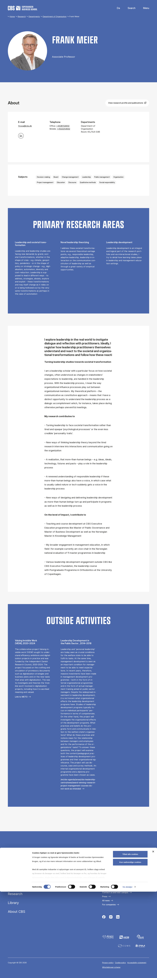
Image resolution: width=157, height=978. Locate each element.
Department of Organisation (54, 16)
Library (13, 903)
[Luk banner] (153, 938)
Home (12, 16)
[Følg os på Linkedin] (117, 917)
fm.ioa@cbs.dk (25, 126)
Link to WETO (21, 697)
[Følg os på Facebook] (103, 917)
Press (104, 896)
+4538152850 (62, 126)
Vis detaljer (127, 973)
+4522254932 (63, 129)
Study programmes (23, 876)
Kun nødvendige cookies (130, 948)
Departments (34, 16)
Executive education (24, 885)
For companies (109, 904)
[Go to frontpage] (22, 8)
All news (106, 900)
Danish (116, 8)
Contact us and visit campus (115, 892)
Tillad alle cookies (130, 941)
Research (22, 16)
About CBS (16, 911)
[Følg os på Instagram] (110, 917)
